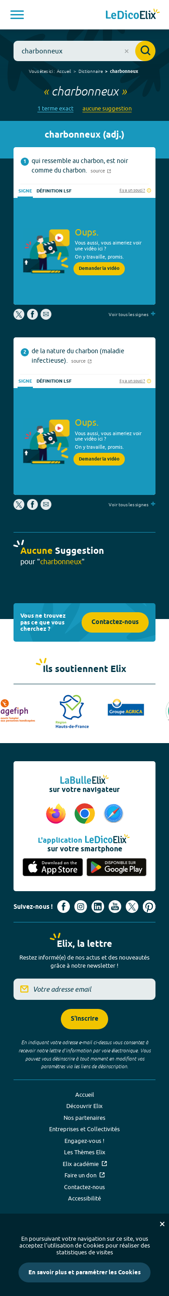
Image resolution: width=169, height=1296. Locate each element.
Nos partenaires (84, 1117)
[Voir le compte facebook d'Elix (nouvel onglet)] (63, 906)
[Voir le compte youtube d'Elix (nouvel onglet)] (115, 906)
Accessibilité (84, 1198)
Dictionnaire (90, 71)
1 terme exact (55, 108)
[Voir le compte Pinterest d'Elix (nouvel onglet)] (149, 906)
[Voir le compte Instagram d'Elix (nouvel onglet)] (80, 906)
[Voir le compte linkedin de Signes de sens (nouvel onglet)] (97, 906)
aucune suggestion (107, 108)
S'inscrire (84, 1019)
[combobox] (84, 51)
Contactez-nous (115, 622)
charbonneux (124, 71)
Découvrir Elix (84, 1105)
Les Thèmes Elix (84, 1152)
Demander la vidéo (99, 268)
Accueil (64, 71)
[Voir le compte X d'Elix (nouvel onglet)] (132, 906)
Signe (25, 191)
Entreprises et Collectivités (84, 1129)
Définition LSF (54, 191)
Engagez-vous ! (84, 1140)
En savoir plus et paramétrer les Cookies (84, 1272)
